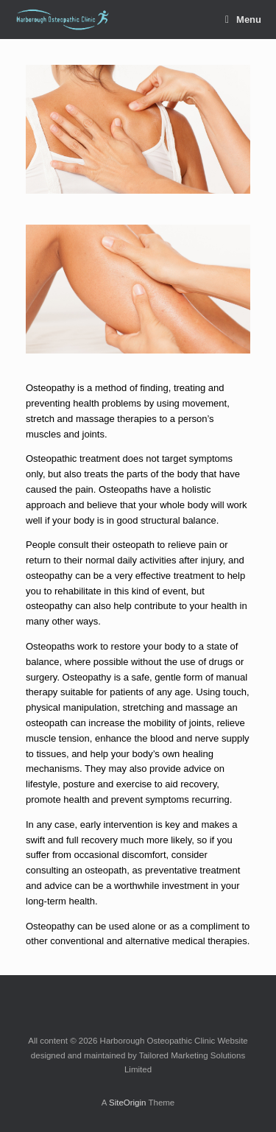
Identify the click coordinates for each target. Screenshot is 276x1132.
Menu (243, 19)
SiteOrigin (127, 1102)
